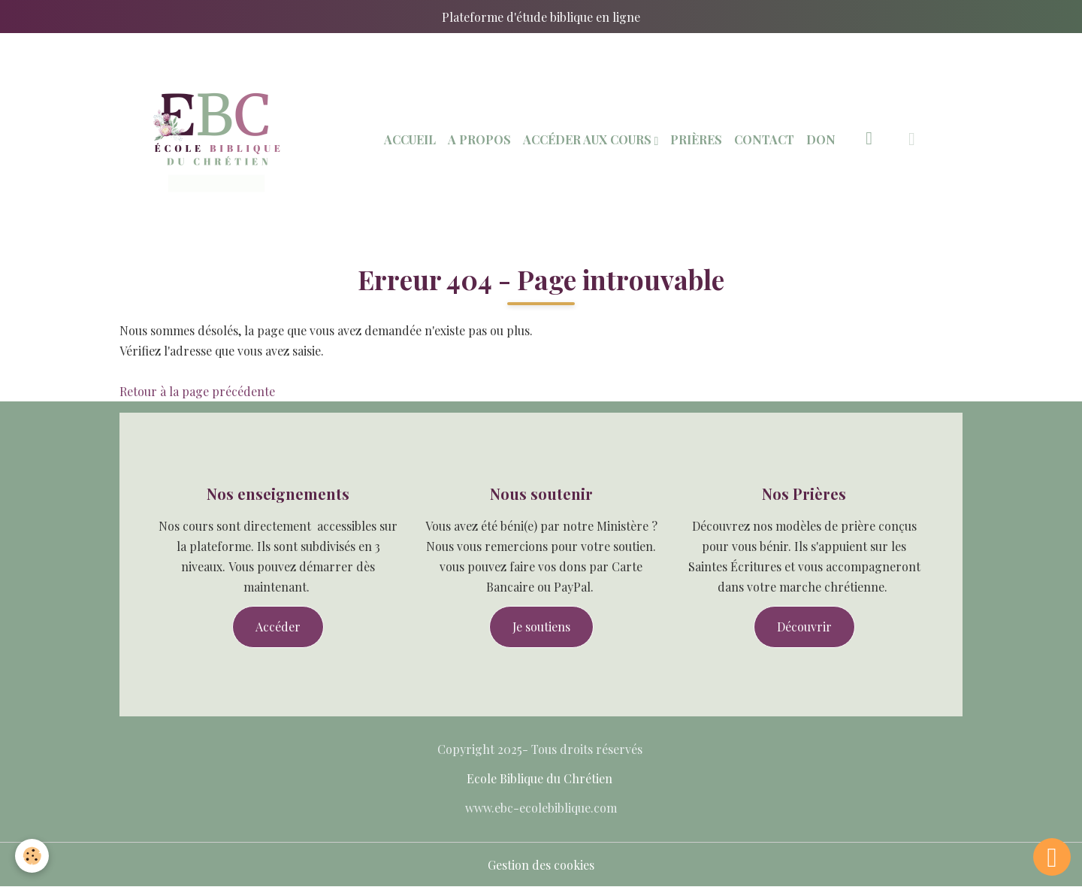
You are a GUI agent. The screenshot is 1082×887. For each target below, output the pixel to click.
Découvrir (804, 626)
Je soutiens (541, 626)
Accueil (410, 139)
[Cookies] (32, 856)
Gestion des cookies (541, 865)
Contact (764, 139)
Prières (696, 139)
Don (821, 139)
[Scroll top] (1052, 857)
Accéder (278, 626)
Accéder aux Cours (588, 139)
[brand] (216, 139)
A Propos (479, 139)
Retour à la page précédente (197, 391)
